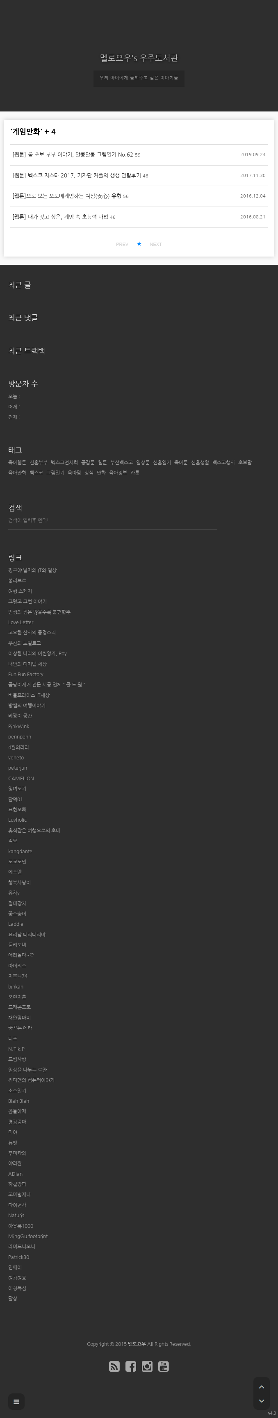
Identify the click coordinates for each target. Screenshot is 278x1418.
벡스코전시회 (64, 462)
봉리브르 (17, 580)
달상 (12, 1298)
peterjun (17, 768)
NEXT (156, 244)
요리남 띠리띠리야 (27, 934)
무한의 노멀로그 (24, 643)
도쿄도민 (17, 861)
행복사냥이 (19, 882)
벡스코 (36, 472)
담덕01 (15, 799)
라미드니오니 (21, 1246)
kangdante (20, 851)
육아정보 (118, 472)
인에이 (15, 1267)
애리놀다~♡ (21, 955)
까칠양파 (17, 1184)
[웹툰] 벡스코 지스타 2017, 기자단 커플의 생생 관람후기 (76, 175)
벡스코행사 (223, 462)
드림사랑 (17, 1059)
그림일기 (55, 472)
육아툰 (181, 462)
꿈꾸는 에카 (20, 1028)
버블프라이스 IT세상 (29, 695)
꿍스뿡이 (17, 913)
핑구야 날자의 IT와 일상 (32, 570)
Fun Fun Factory (25, 674)
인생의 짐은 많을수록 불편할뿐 (39, 612)
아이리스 (17, 966)
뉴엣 (12, 1143)
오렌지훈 (17, 997)
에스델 (15, 872)
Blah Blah (18, 1101)
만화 (101, 472)
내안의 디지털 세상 (27, 664)
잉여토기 (17, 788)
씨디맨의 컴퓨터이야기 (31, 1080)
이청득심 (17, 1288)
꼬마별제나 (19, 1194)
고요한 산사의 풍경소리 (32, 632)
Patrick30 (18, 1257)
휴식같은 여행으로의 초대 (34, 830)
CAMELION (21, 778)
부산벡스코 (121, 462)
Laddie (15, 924)
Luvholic (17, 820)
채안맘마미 (19, 1018)
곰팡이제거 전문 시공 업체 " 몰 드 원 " (46, 684)
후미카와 (17, 1153)
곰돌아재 (17, 1111)
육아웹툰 (17, 462)
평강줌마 (17, 1122)
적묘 (12, 841)
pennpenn (19, 736)
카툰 (134, 472)
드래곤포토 (19, 1007)
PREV (122, 244)
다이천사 (17, 1205)
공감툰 (88, 462)
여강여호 (17, 1278)
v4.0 (272, 1413)
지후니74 (17, 976)
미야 (12, 1132)
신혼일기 (162, 462)
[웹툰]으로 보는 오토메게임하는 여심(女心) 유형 (66, 196)
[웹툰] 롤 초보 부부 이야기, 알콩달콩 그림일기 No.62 (72, 154)
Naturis (16, 1215)
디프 (12, 1038)
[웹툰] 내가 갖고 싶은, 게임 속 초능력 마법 (60, 217)
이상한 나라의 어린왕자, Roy (37, 653)
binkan (15, 986)
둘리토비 (17, 945)
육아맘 (74, 472)
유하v (14, 893)
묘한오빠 (17, 809)
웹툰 (102, 462)
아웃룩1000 (20, 1226)
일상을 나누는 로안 (27, 1070)
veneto (16, 757)
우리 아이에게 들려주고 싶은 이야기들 (139, 78)
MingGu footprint (28, 1236)
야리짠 (15, 1163)
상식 (88, 472)
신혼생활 (200, 462)
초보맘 (245, 462)
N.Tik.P (16, 1049)
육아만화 (17, 472)
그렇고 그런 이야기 (27, 601)
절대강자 (17, 903)
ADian (15, 1174)
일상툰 (143, 462)
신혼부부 (39, 462)
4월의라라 (18, 747)
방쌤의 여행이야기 (27, 705)
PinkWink (18, 726)
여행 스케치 (20, 591)
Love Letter (20, 622)
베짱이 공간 (20, 716)
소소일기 (17, 1090)
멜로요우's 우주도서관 (139, 58)
